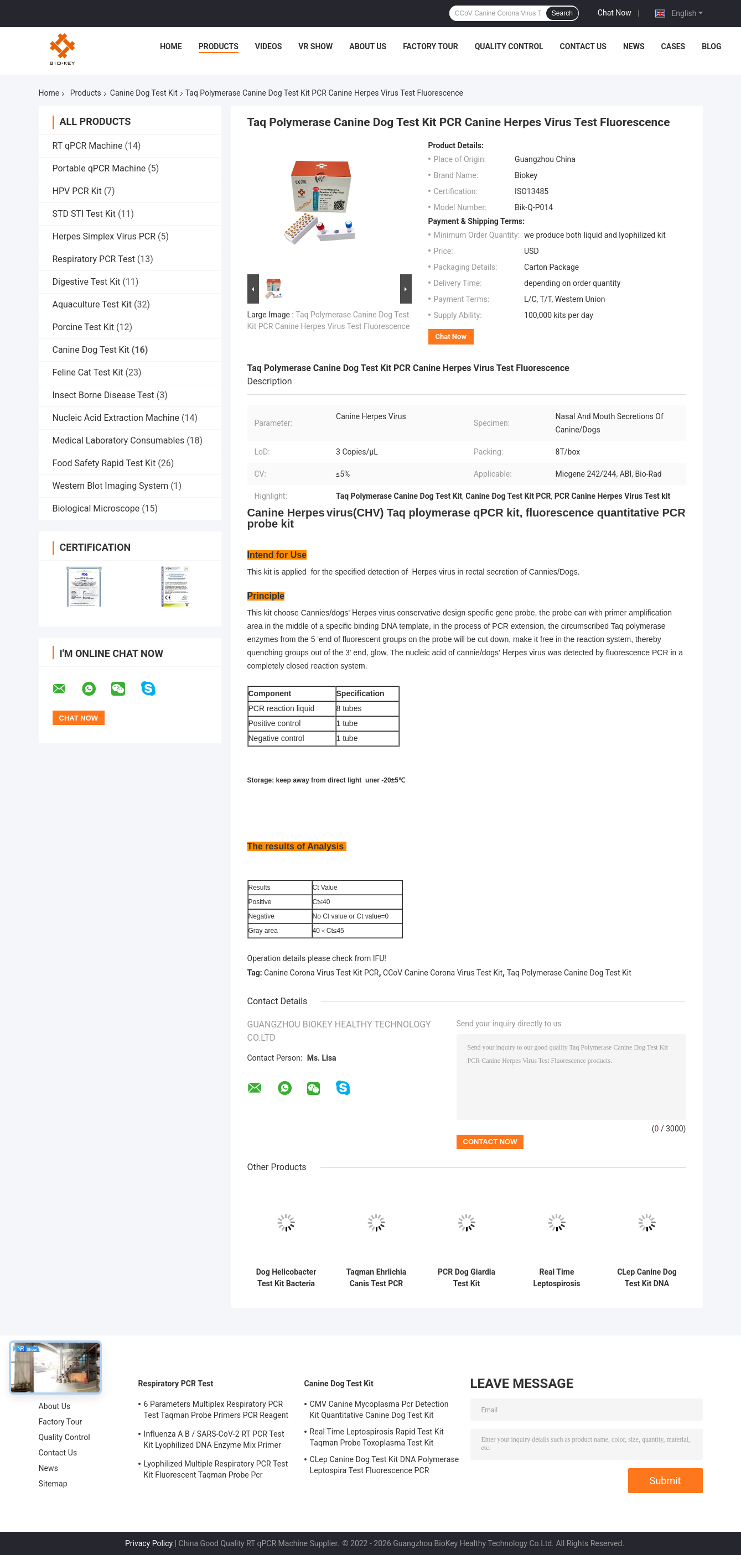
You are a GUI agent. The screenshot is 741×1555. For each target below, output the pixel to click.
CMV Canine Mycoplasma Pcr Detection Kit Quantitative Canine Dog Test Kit (379, 1410)
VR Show (315, 46)
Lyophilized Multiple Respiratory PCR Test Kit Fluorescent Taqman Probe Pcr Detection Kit (216, 1471)
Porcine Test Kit (84, 327)
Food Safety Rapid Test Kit (104, 463)
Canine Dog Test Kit (144, 92)
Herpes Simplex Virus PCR (104, 236)
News (634, 46)
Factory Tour (430, 46)
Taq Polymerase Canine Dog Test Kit (569, 972)
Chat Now (614, 12)
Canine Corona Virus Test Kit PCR (321, 972)
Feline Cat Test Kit (88, 372)
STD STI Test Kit (84, 213)
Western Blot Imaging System (111, 486)
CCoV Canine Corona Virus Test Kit (442, 972)
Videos (268, 46)
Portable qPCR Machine (99, 168)
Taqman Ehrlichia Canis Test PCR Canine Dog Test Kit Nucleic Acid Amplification (376, 1277)
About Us (367, 46)
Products (219, 46)
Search (562, 13)
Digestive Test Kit (87, 281)
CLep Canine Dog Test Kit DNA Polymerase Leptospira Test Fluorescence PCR (646, 1277)
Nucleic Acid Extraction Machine (116, 418)
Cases (673, 46)
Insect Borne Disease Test (103, 395)
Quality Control (509, 46)
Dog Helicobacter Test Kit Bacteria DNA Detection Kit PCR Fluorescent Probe (286, 1277)
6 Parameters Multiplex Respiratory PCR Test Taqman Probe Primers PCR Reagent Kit (216, 1411)
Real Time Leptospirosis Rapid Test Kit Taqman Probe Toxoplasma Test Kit (557, 1277)
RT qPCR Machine (88, 145)
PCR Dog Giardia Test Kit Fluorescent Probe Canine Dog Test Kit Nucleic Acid (466, 1277)
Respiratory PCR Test (94, 259)
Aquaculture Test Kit (92, 304)
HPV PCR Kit (77, 191)
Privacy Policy (149, 1543)
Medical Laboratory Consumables (119, 440)
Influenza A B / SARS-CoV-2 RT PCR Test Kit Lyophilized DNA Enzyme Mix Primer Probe (214, 1441)
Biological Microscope (96, 508)
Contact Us (583, 46)
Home (171, 46)
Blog (711, 46)
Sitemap (53, 1483)
